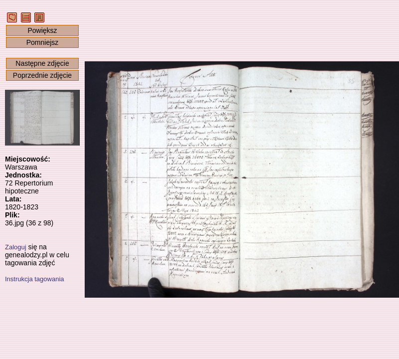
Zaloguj (15, 247)
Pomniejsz (42, 42)
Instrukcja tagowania (34, 279)
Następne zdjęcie (42, 63)
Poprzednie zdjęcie (42, 75)
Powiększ (42, 30)
